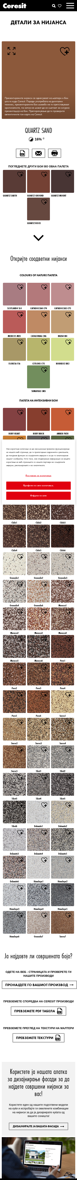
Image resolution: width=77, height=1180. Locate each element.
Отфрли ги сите (38, 495)
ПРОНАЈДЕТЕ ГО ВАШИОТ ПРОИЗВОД (39, 985)
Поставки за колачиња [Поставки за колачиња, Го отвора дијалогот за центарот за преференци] (38, 475)
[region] (38, 472)
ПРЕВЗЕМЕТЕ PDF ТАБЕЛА (38, 1011)
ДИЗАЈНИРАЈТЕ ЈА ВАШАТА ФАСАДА (38, 1126)
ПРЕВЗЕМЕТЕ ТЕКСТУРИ (38, 1038)
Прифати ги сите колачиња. (38, 485)
